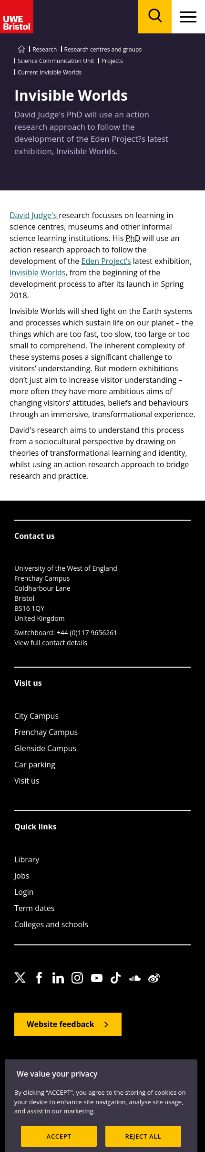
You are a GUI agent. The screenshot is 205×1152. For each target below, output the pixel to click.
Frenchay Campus (46, 732)
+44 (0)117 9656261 (87, 632)
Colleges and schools (51, 924)
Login (24, 892)
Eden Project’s (106, 261)
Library (26, 859)
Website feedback (60, 1024)
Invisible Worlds (37, 272)
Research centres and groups (103, 49)
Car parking (34, 764)
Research (44, 49)
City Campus (36, 716)
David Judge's (34, 215)
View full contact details (50, 642)
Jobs (21, 875)
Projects (112, 61)
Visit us (27, 780)
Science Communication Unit (56, 61)
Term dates (34, 908)
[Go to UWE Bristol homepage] (21, 49)
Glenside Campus (45, 748)
